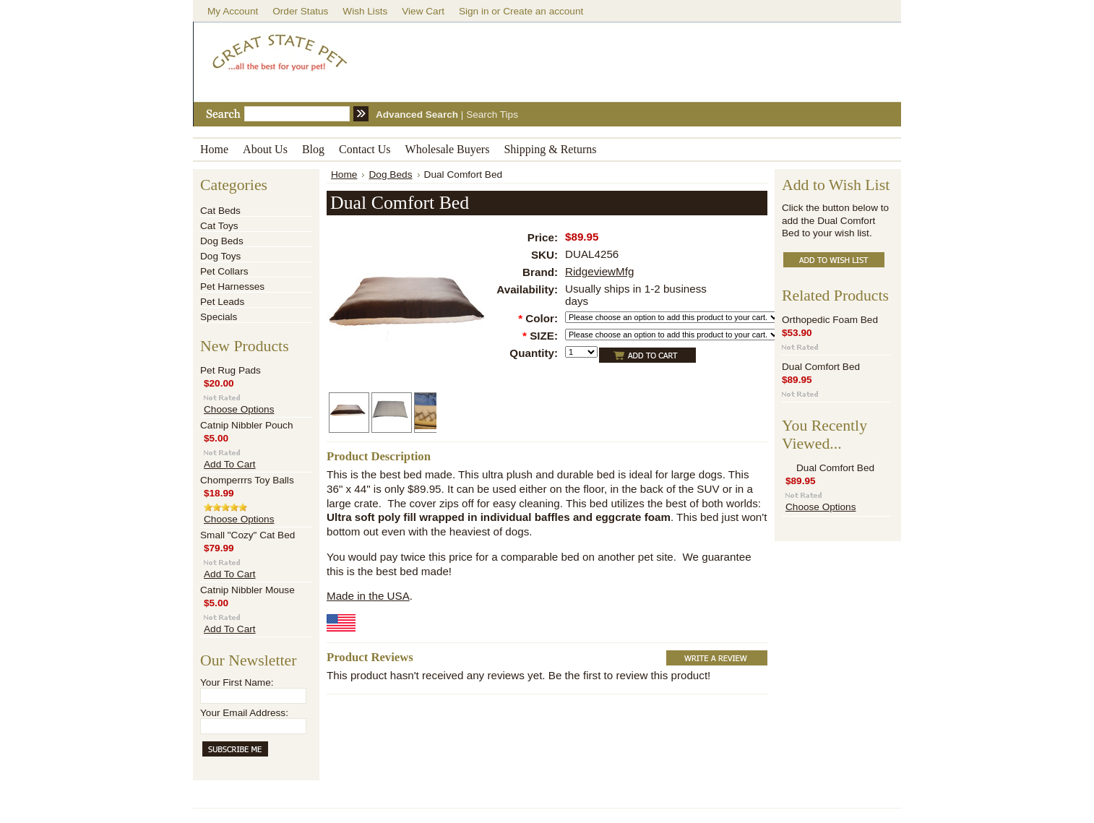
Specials (218, 316)
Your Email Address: (244, 712)
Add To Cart (230, 464)
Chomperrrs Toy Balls (247, 480)
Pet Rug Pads (230, 370)
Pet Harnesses (232, 286)
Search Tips (492, 114)
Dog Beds (222, 241)
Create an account (543, 11)
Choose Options (239, 409)
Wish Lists (365, 11)
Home (344, 174)
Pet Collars (224, 271)
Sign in (474, 11)
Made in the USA (368, 596)
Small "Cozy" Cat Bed (247, 535)
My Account (232, 11)
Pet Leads (222, 301)
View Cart (423, 11)
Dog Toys (220, 256)
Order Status (300, 11)
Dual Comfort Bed (821, 366)
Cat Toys (219, 225)
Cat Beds (220, 210)
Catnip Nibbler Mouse (247, 590)
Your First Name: (236, 682)
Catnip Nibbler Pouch (246, 425)
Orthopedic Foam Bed (830, 319)
